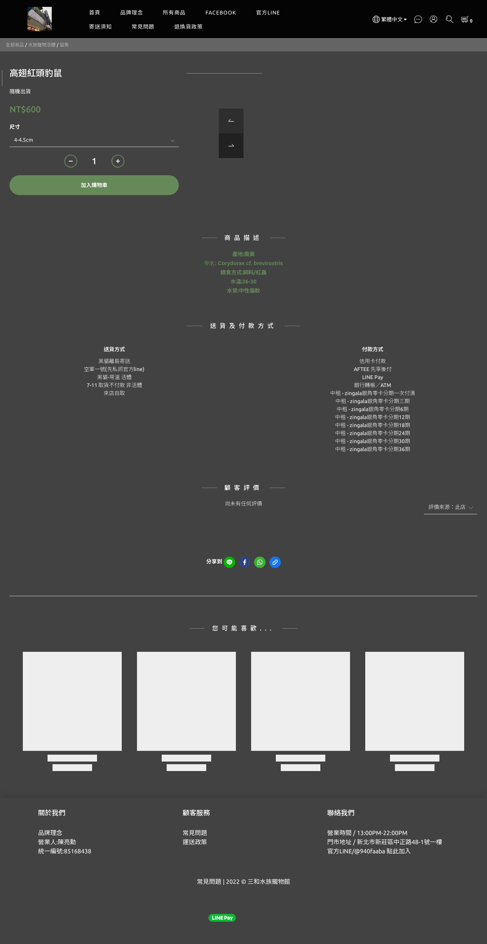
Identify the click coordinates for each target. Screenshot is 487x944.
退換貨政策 (188, 27)
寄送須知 (100, 27)
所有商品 (174, 13)
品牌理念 (131, 13)
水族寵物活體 (42, 44)
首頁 (94, 13)
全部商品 (15, 44)
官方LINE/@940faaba (356, 851)
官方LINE (268, 13)
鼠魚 (64, 44)
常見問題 (143, 27)
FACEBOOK (220, 13)
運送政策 (195, 841)
